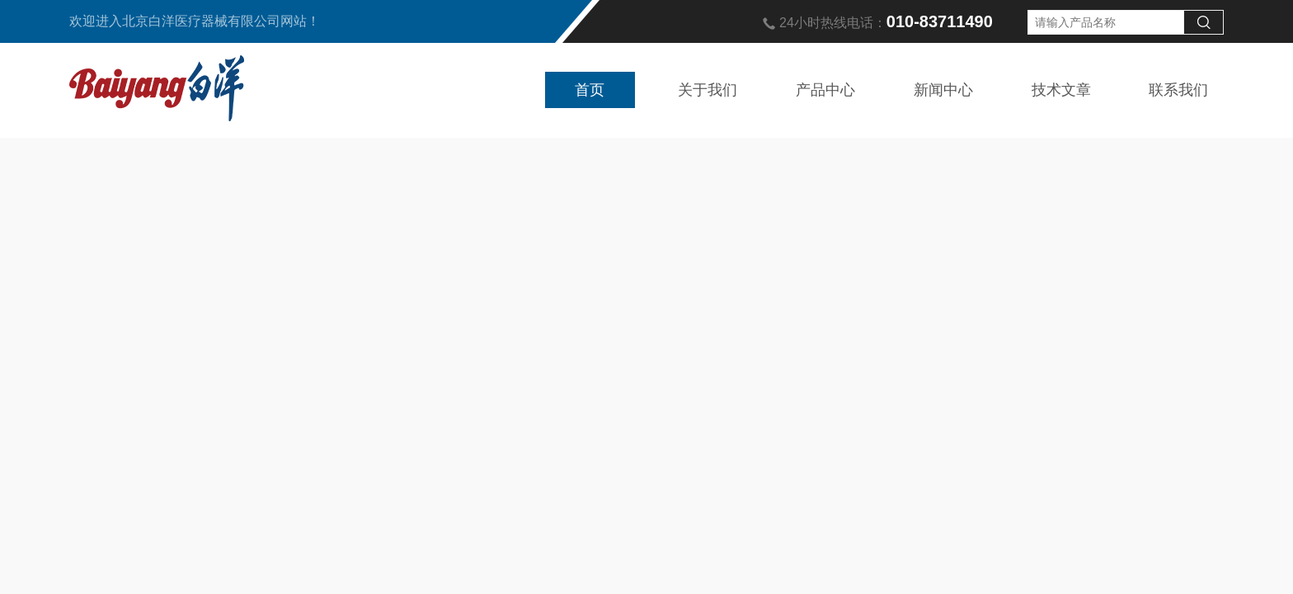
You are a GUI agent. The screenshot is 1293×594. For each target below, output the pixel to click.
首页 (589, 90)
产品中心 (825, 90)
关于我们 (707, 90)
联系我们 (1178, 90)
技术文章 (1061, 90)
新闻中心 (943, 90)
